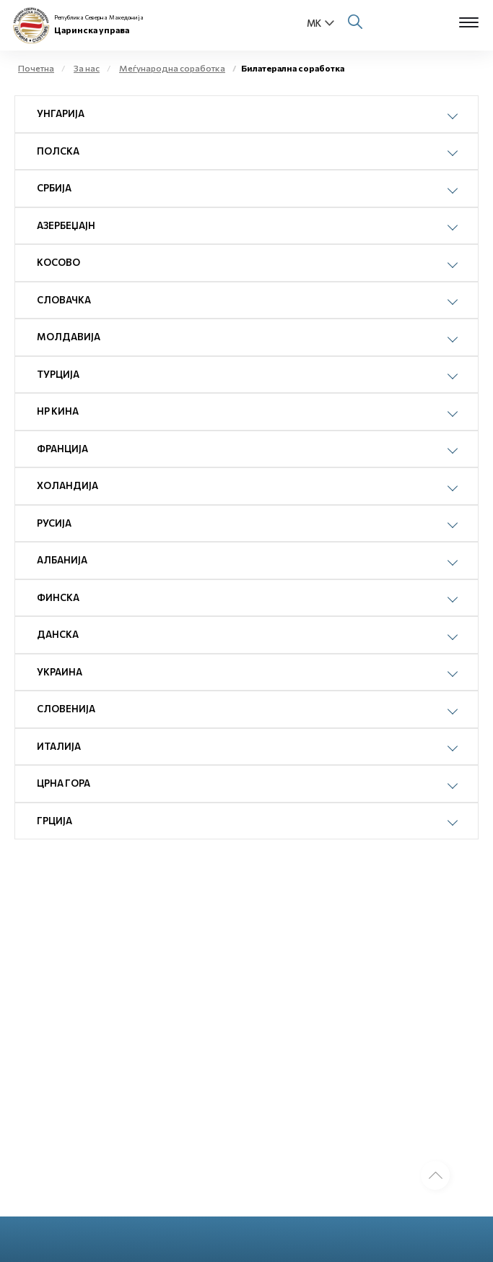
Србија (54, 188)
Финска (58, 597)
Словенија (66, 708)
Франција (62, 448)
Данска (58, 634)
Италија (59, 746)
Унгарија (60, 113)
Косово (58, 262)
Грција (54, 820)
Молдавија (68, 336)
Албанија (62, 560)
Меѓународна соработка (172, 68)
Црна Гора (63, 783)
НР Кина (58, 411)
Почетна (36, 68)
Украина (59, 672)
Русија (54, 523)
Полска (58, 151)
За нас (87, 68)
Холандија (67, 485)
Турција (58, 374)
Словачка (64, 300)
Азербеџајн (66, 225)
